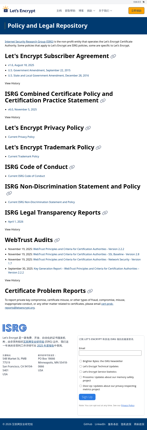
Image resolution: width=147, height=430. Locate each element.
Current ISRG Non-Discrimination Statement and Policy (41, 202)
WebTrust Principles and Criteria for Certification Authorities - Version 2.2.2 (78, 249)
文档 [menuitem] (59, 10)
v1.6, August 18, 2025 (21, 65)
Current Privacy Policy (21, 137)
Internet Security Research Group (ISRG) (29, 41)
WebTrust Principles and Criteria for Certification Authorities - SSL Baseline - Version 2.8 (86, 254)
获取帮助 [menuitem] (70, 10)
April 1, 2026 (15, 221)
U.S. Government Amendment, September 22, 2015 (39, 70)
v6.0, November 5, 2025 (22, 109)
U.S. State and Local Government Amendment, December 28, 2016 (48, 75)
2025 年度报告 (45, 345)
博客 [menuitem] (81, 10)
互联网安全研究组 (33, 341)
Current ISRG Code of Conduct (26, 176)
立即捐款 (136, 10)
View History (12, 83)
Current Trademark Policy (23, 156)
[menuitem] (91, 11)
